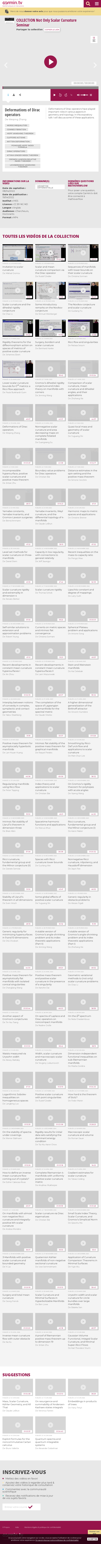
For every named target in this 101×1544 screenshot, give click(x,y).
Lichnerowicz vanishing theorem (22, 166)
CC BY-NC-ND (21, 204)
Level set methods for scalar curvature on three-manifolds (17, 555)
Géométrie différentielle (45, 187)
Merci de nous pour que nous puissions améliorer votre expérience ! (50, 11)
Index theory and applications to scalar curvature (47, 787)
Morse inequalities (17, 125)
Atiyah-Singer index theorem (22, 155)
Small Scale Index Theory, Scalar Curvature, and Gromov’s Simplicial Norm (83, 1216)
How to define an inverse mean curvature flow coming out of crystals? (16, 1175)
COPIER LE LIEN (52, 30)
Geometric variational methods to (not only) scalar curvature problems (83, 978)
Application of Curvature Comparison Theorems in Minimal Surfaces (82, 1260)
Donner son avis (94, 1532)
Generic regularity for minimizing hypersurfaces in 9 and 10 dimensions (17, 934)
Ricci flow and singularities (83, 342)
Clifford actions (16, 137)
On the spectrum (79, 1016)
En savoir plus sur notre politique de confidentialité (57, 1540)
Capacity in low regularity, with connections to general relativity (49, 555)
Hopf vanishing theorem (20, 133)
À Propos (6, 1527)
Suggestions (16, 1375)
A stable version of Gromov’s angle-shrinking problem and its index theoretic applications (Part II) (50, 937)
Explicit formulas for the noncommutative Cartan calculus (16, 1442)
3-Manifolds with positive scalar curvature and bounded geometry (16, 1260)
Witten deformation (18, 141)
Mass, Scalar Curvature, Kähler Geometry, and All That (16, 1404)
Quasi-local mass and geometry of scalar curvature (80, 429)
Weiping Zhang (17, 119)
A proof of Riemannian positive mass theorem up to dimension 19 (50, 1338)
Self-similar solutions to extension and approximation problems (16, 630)
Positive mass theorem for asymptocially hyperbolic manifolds (17, 746)
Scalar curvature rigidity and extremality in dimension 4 (15, 592)
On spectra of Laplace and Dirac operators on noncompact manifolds (50, 1019)
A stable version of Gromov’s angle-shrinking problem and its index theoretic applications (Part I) (83, 937)
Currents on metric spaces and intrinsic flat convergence (50, 630)
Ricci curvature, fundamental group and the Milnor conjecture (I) (82, 824)
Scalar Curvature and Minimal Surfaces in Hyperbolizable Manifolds (49, 1298)
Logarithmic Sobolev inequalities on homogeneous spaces (15, 1097)
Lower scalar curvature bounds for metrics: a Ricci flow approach (16, 386)
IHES (15, 201)
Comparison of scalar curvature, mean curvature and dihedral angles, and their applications (81, 389)
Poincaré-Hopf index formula (22, 146)
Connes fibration (16, 129)
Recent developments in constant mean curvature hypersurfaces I (17, 667)
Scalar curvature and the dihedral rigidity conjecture (16, 307)
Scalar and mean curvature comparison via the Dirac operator (49, 270)
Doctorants (8, 214)
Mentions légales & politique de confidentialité (42, 1527)
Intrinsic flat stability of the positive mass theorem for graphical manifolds (50, 746)
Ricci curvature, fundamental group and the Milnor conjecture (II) (16, 862)
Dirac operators (16, 151)
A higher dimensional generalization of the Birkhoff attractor (80, 705)
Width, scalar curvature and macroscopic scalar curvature (48, 1056)
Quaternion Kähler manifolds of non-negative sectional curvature (50, 1260)
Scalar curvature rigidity (48, 589)
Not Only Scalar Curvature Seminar (46, 22)
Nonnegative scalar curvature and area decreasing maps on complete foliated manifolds (47, 432)
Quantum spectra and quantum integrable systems (48, 1442)
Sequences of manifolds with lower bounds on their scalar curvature (82, 270)
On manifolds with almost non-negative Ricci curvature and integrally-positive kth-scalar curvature (17, 1219)
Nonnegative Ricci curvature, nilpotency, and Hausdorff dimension (83, 862)
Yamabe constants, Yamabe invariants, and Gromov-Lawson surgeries (17, 514)
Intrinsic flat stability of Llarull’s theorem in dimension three (15, 824)
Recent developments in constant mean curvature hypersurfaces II (50, 667)
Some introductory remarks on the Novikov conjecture (48, 307)
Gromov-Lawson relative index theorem (22, 160)
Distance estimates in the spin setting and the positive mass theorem (82, 473)
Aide (17, 1527)
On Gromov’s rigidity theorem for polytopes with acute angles (81, 787)
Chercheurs (22, 211)
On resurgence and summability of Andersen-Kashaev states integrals (50, 1404)
